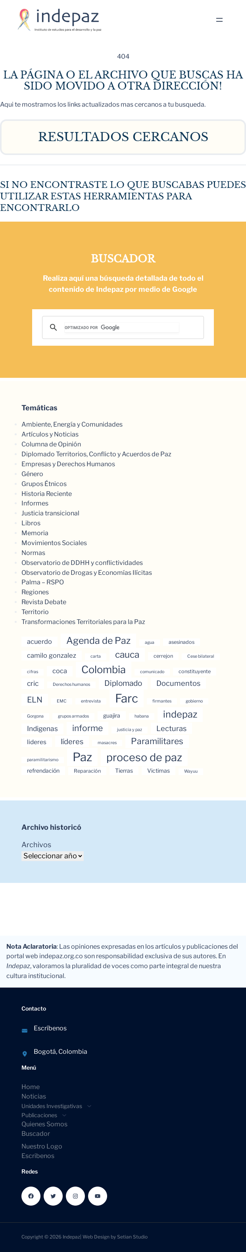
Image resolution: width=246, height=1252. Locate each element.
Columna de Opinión (51, 444)
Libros (30, 523)
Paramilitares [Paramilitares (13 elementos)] (157, 741)
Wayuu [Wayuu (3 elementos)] (191, 771)
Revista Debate (43, 602)
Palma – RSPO (42, 582)
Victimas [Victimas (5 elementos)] (158, 770)
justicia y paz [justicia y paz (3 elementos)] (129, 729)
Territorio (35, 612)
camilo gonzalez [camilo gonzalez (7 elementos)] (51, 655)
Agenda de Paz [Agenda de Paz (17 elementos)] (98, 640)
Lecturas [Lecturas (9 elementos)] (171, 728)
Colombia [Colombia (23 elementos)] (103, 669)
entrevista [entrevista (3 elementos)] (91, 701)
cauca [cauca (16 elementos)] (127, 654)
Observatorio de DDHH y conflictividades (82, 563)
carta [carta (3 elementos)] (95, 656)
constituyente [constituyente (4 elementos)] (195, 671)
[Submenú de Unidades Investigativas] (54, 1105)
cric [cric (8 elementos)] (32, 683)
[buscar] (122, 327)
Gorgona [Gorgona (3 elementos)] (35, 716)
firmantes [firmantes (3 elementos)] (161, 701)
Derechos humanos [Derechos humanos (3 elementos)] (71, 684)
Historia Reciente (46, 494)
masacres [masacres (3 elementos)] (107, 742)
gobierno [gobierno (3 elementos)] (194, 701)
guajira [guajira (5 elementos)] (111, 715)
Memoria (34, 533)
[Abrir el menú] (219, 19)
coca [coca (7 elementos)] (59, 671)
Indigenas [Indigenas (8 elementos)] (42, 728)
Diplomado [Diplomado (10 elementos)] (123, 683)
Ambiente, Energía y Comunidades (72, 424)
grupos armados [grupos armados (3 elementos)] (73, 716)
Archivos (36, 844)
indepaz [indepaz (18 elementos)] (180, 714)
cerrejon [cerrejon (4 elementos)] (163, 656)
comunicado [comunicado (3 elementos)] (152, 671)
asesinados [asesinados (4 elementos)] (181, 642)
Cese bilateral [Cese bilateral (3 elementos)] (200, 656)
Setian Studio (132, 1237)
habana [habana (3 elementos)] (142, 716)
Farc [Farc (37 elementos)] (126, 698)
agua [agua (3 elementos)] (149, 642)
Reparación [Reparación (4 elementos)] (87, 771)
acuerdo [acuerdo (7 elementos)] (39, 641)
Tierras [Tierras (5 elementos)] (124, 770)
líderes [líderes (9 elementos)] (72, 741)
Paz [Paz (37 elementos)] (82, 757)
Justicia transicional (50, 513)
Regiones (35, 592)
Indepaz (71, 1237)
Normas (33, 553)
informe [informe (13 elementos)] (87, 728)
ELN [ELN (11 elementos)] (34, 699)
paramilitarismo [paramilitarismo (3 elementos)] (42, 759)
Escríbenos (50, 1028)
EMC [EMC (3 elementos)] (62, 701)
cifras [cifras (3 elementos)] (32, 671)
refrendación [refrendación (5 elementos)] (43, 770)
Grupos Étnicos (44, 484)
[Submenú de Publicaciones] (41, 1115)
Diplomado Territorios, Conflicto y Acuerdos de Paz (96, 454)
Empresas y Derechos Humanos (68, 464)
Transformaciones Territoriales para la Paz (83, 622)
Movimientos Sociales (54, 543)
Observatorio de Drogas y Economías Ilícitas (86, 572)
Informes (34, 503)
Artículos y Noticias (50, 434)
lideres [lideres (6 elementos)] (36, 742)
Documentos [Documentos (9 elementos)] (178, 683)
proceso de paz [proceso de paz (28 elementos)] (144, 757)
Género (32, 474)
